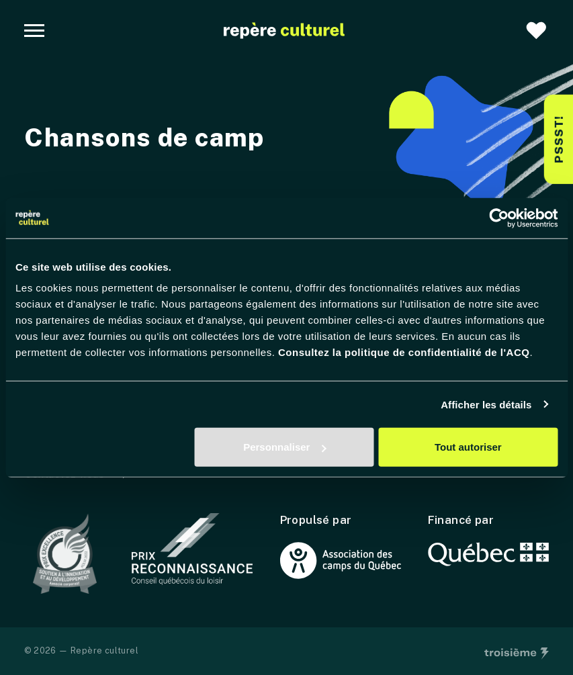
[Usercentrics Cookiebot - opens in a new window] (499, 218)
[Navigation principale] (34, 30)
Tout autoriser (468, 447)
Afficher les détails (486, 404)
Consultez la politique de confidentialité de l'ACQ (403, 352)
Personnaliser (284, 447)
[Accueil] (284, 30)
